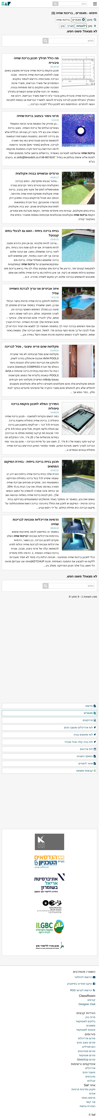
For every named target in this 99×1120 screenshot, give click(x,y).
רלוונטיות (81, 25)
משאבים (90, 1025)
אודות (92, 1093)
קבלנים (91, 1080)
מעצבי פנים (89, 1072)
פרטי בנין (90, 1017)
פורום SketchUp (86, 1059)
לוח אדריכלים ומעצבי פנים (80, 728)
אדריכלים (90, 1068)
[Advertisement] (49, 622)
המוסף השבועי (86, 756)
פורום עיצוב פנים (86, 1042)
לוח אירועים (88, 749)
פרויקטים (89, 720)
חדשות (90, 706)
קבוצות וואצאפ (86, 771)
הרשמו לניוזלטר (84, 977)
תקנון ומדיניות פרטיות (83, 1089)
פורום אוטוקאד (87, 1055)
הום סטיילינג (88, 1046)
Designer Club (87, 1004)
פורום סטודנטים (86, 1051)
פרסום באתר (88, 1097)
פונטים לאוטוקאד (85, 1029)
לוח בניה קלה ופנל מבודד (80, 742)
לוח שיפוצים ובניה (85, 735)
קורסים (91, 999)
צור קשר (90, 1101)
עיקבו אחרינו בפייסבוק (81, 983)
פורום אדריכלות (86, 1038)
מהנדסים (90, 1076)
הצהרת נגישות (87, 1106)
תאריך (70, 25)
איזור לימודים (87, 764)
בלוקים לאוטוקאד (85, 1021)
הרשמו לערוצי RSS (82, 990)
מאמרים (90, 713)
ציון (62, 25)
